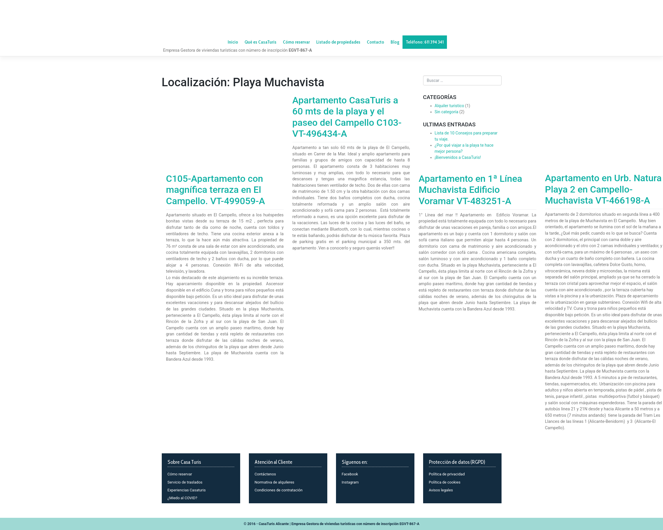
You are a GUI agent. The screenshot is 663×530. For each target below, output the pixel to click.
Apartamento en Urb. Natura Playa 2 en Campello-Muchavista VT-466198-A (603, 189)
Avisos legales (441, 490)
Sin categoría (447, 111)
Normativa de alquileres (274, 482)
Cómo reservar (180, 474)
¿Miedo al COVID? (182, 498)
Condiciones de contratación (279, 490)
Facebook (350, 474)
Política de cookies (445, 482)
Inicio (233, 42)
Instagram (350, 482)
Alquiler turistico (449, 105)
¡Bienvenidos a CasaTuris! (458, 157)
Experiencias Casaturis (187, 490)
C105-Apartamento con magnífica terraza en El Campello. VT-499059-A (215, 189)
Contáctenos (265, 474)
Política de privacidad (447, 474)
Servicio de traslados (185, 482)
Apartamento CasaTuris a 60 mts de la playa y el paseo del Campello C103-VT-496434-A (347, 117)
